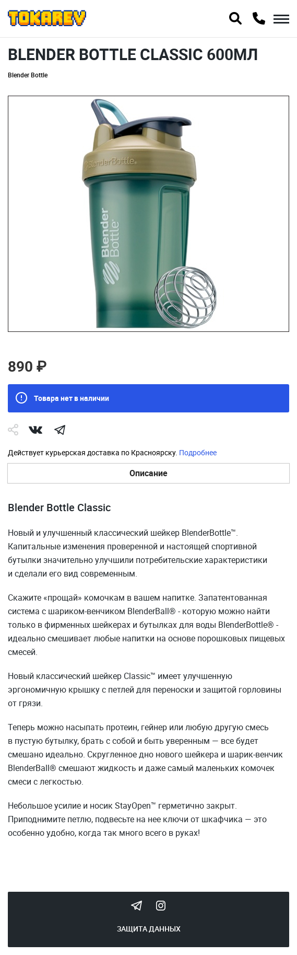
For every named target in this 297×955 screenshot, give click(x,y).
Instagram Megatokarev (161, 905)
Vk (35, 429)
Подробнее (198, 452)
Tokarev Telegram (137, 905)
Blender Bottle (27, 75)
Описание (148, 473)
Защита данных (149, 929)
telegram (59, 429)
